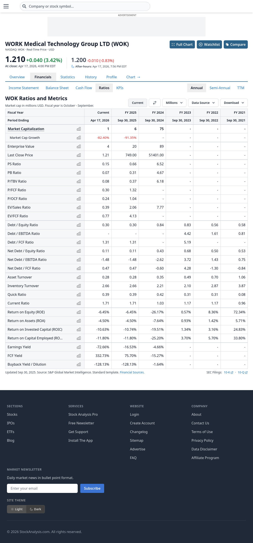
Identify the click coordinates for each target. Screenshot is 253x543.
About (196, 414)
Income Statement (24, 87)
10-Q (243, 372)
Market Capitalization (26, 128)
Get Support (78, 431)
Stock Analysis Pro (83, 414)
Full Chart (181, 44)
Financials (42, 77)
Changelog (139, 431)
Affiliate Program (205, 457)
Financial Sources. (132, 372)
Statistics (68, 77)
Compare (235, 44)
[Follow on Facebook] (164, 531)
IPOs (11, 423)
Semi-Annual (220, 87)
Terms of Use (202, 431)
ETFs (10, 431)
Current (137, 103)
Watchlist (209, 44)
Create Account (142, 423)
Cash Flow (84, 87)
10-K (228, 372)
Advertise (137, 449)
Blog (10, 440)
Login (134, 414)
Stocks (12, 414)
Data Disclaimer (204, 449)
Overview (17, 77)
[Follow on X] (176, 531)
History (91, 77)
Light (17, 509)
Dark (35, 509)
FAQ (133, 457)
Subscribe (92, 488)
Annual (197, 87)
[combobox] (111, 6)
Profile (111, 77)
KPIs (119, 87)
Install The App (81, 440)
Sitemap (136, 440)
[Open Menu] (6, 6)
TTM (240, 87)
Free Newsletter (81, 423)
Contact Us (200, 423)
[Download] (234, 103)
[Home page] (27, 6)
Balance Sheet (57, 87)
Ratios (104, 87)
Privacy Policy (203, 440)
